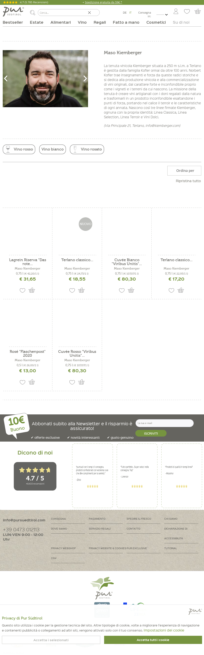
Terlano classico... (77, 260)
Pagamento (97, 518)
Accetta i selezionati (51, 640)
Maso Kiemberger (27, 268)
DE (125, 12)
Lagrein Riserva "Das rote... (27, 262)
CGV (53, 558)
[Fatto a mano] (126, 22)
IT (130, 12)
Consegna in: (144, 14)
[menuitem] (176, 12)
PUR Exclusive (137, 548)
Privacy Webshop (63, 548)
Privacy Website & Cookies (107, 548)
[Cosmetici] (156, 22)
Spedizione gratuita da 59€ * (103, 2)
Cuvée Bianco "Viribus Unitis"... (127, 262)
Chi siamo (170, 518)
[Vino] (82, 22)
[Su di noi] (179, 22)
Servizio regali (100, 528)
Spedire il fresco (139, 518)
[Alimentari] (60, 22)
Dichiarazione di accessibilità (175, 533)
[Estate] (36, 22)
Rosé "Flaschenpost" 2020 (28, 354)
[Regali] (99, 22)
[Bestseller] (14, 22)
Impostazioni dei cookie (164, 630)
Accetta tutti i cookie (153, 640)
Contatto (133, 528)
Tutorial (170, 548)
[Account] (176, 12)
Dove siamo (59, 528)
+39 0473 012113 (21, 529)
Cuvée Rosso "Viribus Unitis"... (77, 354)
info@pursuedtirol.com (24, 520)
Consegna (58, 518)
